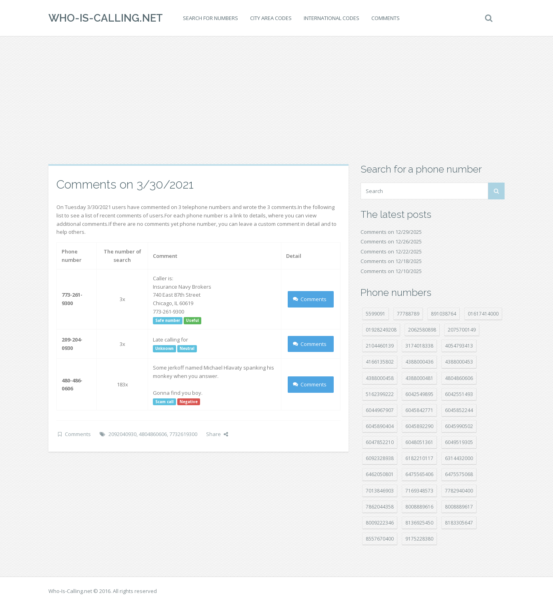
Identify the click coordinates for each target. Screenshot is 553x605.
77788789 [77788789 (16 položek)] (408, 313)
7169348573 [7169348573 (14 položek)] (419, 490)
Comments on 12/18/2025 (391, 261)
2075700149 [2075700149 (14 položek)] (462, 329)
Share (217, 434)
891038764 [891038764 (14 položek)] (443, 313)
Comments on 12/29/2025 (391, 231)
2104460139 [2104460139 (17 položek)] (380, 345)
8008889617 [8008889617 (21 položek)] (459, 506)
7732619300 (183, 434)
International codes (331, 18)
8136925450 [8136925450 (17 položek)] (419, 522)
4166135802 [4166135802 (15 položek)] (380, 361)
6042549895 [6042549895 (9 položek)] (419, 394)
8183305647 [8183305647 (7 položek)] (459, 522)
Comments (385, 18)
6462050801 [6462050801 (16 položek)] (380, 474)
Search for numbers (210, 18)
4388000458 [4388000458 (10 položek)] (380, 378)
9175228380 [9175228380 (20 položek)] (419, 538)
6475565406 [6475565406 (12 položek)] (419, 474)
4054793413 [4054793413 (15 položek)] (459, 345)
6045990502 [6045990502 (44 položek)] (459, 426)
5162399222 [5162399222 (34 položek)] (380, 394)
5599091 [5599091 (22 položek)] (375, 313)
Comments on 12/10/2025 (391, 271)
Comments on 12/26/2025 (391, 241)
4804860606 (153, 434)
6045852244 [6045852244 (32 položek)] (459, 410)
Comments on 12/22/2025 (391, 251)
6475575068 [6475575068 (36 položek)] (459, 474)
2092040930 (122, 434)
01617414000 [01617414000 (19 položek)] (483, 313)
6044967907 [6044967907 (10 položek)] (380, 410)
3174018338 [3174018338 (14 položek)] (419, 345)
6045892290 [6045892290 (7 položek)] (419, 426)
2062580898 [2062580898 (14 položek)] (422, 329)
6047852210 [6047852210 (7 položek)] (380, 442)
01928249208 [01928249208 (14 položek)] (381, 329)
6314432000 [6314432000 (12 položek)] (459, 458)
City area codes (271, 18)
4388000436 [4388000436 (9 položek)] (419, 361)
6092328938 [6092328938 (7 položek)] (380, 458)
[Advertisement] (276, 100)
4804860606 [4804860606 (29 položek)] (459, 378)
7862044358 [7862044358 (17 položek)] (380, 506)
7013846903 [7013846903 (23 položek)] (380, 490)
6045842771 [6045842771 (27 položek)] (419, 410)
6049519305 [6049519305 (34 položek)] (459, 442)
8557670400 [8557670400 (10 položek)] (380, 538)
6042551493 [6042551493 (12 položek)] (459, 394)
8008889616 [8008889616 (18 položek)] (419, 506)
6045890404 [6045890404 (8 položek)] (380, 426)
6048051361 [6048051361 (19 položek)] (419, 442)
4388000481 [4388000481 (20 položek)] (419, 378)
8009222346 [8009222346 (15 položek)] (380, 522)
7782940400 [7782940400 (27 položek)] (459, 490)
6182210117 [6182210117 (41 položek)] (419, 458)
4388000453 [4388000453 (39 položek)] (459, 361)
